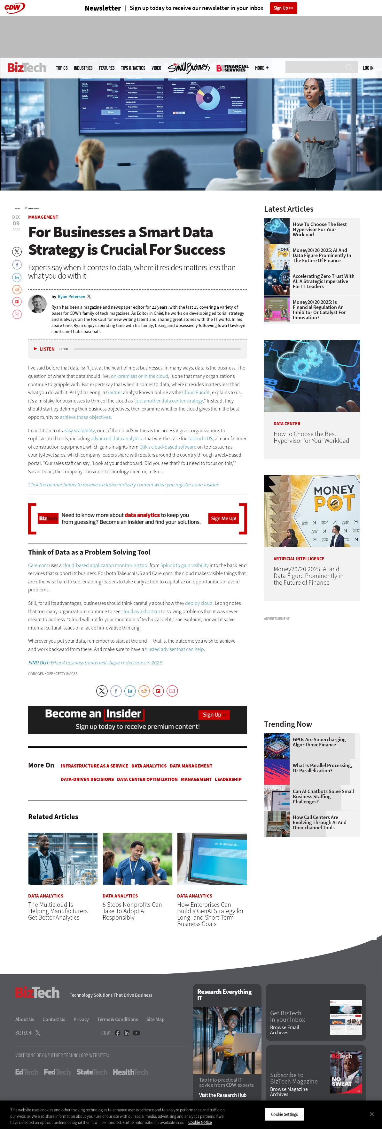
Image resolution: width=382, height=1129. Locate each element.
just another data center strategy (169, 400)
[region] (191, 1115)
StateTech (91, 1072)
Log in (368, 68)
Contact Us (54, 1019)
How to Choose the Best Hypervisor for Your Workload (320, 229)
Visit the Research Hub (223, 1095)
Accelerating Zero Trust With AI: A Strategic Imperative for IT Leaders (324, 281)
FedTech (57, 1072)
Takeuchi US (200, 438)
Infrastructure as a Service (94, 766)
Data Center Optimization (147, 779)
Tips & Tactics (133, 68)
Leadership (228, 779)
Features (106, 68)
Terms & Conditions (117, 1019)
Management (34, 208)
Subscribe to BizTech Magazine (294, 1078)
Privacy (81, 1019)
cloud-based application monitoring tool (106, 565)
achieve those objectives (85, 417)
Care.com (38, 565)
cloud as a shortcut (140, 611)
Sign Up (281, 8)
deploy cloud (199, 603)
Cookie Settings (284, 1114)
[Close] (372, 1114)
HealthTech (130, 1072)
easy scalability (79, 430)
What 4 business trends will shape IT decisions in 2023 (94, 662)
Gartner (114, 392)
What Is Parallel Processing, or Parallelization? (322, 768)
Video (156, 68)
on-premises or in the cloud (139, 376)
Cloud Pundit (196, 392)
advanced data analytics (116, 438)
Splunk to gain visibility (184, 565)
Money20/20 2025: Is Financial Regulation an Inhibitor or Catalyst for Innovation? (319, 310)
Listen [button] (47, 349)
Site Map (155, 1019)
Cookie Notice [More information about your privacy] (200, 1122)
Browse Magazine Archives (289, 1092)
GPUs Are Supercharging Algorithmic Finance (319, 742)
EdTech (26, 1072)
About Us (25, 1019)
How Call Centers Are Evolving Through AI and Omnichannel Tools (320, 822)
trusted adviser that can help (174, 649)
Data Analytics (149, 766)
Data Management (191, 766)
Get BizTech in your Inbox (287, 1016)
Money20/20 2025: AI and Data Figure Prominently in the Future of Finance (322, 255)
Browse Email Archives (284, 1030)
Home (17, 208)
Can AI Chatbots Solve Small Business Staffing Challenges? (323, 796)
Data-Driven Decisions (87, 779)
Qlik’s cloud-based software (167, 446)
